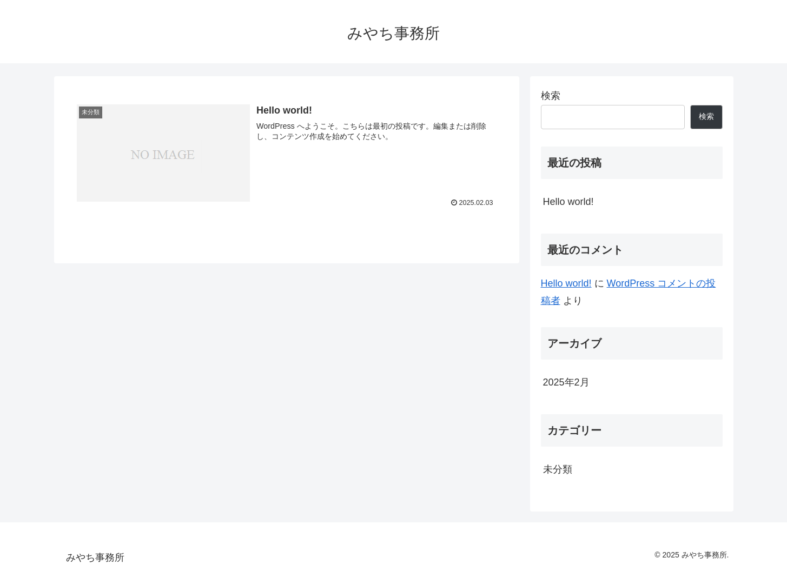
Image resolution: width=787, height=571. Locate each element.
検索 (550, 95)
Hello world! (568, 201)
